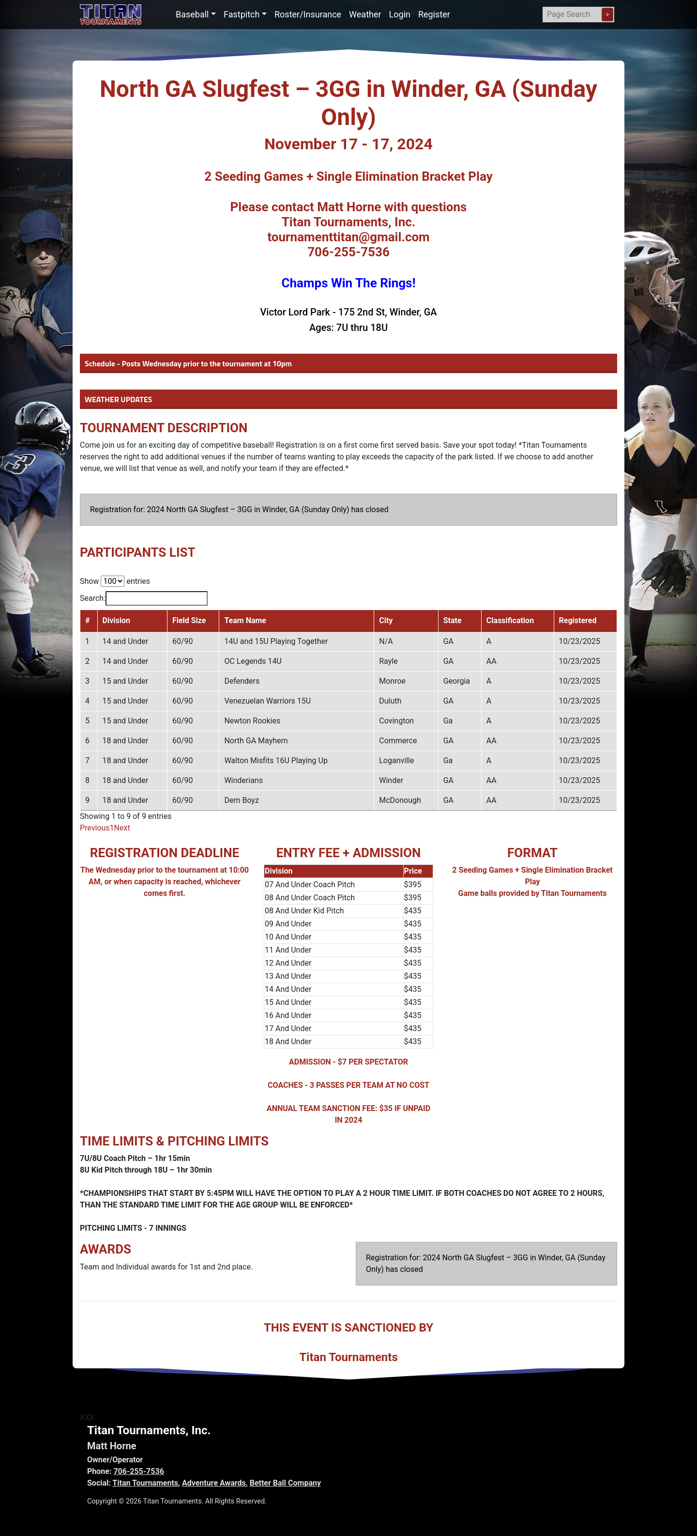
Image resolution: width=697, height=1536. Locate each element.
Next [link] (122, 827)
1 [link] (112, 827)
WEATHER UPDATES (118, 399)
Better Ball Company (285, 1483)
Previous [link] (95, 827)
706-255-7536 (138, 1471)
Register (434, 14)
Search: (144, 598)
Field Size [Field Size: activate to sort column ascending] (189, 620)
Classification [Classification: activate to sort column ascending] (510, 620)
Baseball (192, 14)
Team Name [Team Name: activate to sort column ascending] (245, 620)
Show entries (115, 581)
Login (399, 14)
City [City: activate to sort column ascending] (386, 620)
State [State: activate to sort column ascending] (452, 620)
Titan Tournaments (145, 1483)
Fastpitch (241, 14)
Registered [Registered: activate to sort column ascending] (578, 620)
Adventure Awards (214, 1483)
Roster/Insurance (307, 14)
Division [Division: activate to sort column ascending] (116, 620)
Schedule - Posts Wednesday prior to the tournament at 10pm (188, 363)
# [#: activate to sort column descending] (87, 620)
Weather (365, 14)
